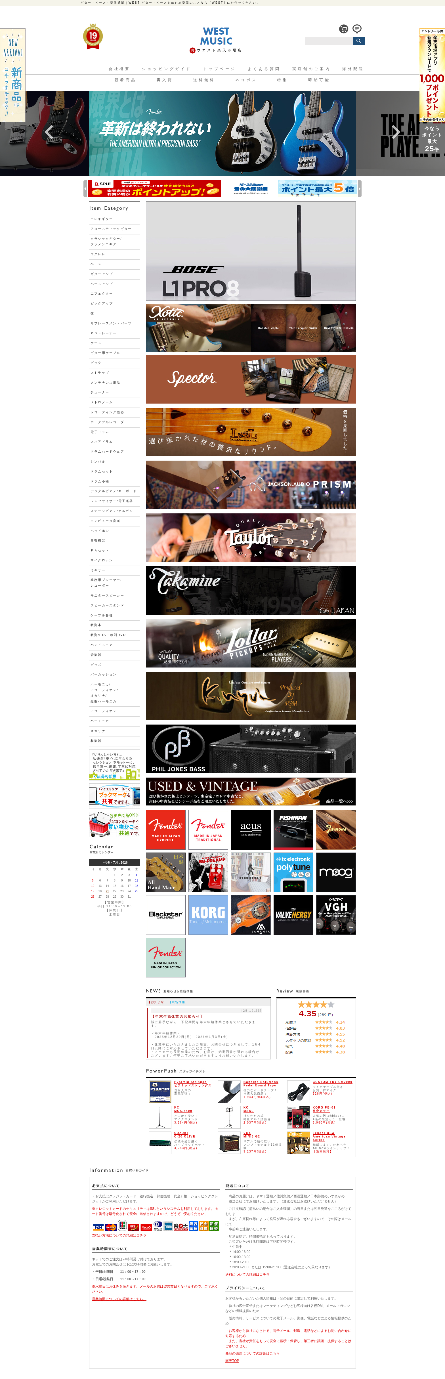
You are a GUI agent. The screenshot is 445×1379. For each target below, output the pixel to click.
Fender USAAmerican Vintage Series (329, 1136)
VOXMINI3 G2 (252, 1135)
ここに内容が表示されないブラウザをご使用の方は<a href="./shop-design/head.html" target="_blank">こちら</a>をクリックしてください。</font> (222, 44)
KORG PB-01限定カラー (324, 1109)
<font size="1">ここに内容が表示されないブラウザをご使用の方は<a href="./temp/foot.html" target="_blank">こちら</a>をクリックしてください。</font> (222, 1269)
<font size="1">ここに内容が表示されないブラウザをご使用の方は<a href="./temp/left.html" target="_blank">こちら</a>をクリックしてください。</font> (114, 568)
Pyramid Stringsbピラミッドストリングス (193, 1083)
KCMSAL (249, 1109)
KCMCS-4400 (183, 1109)
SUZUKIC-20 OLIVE (184, 1135)
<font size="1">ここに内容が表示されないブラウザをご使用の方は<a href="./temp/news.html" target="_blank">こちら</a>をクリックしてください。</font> (208, 1032)
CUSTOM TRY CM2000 (332, 1082)
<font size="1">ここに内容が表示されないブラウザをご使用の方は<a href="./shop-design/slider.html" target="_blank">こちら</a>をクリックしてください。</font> (222, 132)
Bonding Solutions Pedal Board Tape (261, 1083)
